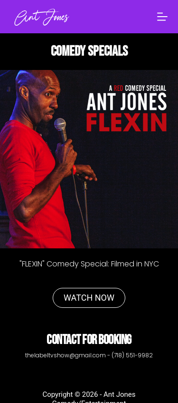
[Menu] (162, 16)
